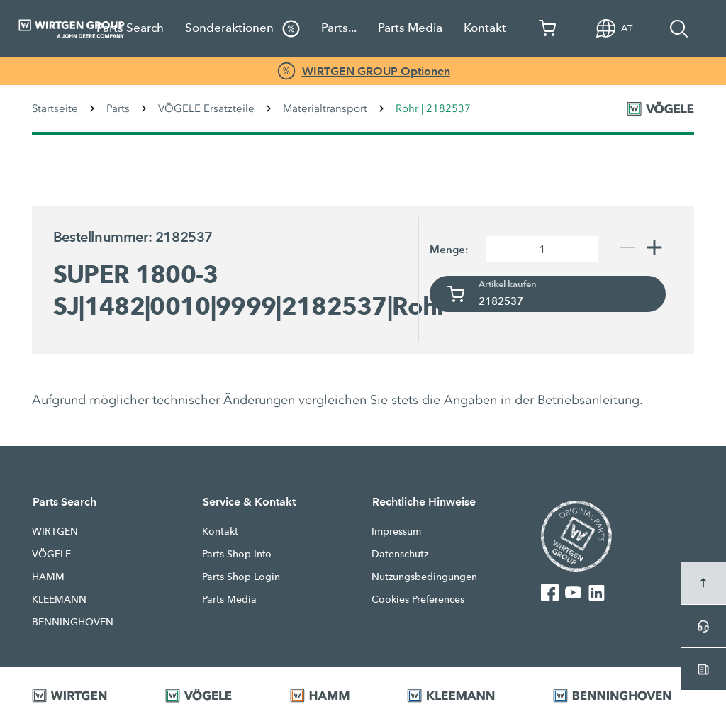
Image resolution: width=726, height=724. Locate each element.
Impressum (396, 531)
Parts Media (410, 28)
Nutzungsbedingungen (424, 576)
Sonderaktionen (242, 29)
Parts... (339, 28)
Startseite (55, 108)
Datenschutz (400, 553)
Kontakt (485, 28)
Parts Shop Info (237, 553)
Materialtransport (325, 108)
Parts (118, 108)
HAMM (48, 576)
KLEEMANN (59, 599)
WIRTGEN (55, 531)
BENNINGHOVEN (72, 622)
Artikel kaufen (508, 284)
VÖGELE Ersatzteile (206, 108)
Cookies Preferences (418, 599)
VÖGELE (51, 553)
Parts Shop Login (241, 576)
